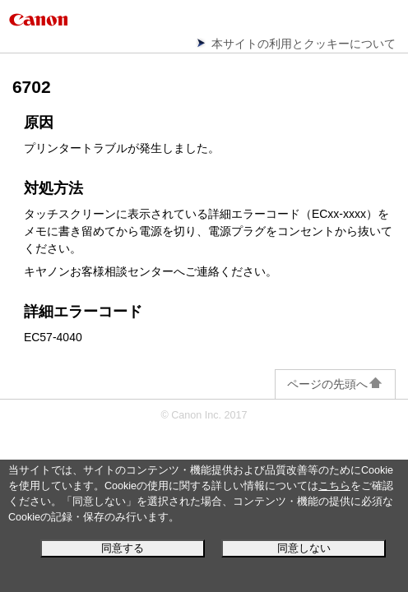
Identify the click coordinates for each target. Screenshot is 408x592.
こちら (334, 486)
